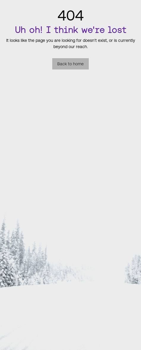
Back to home (70, 63)
